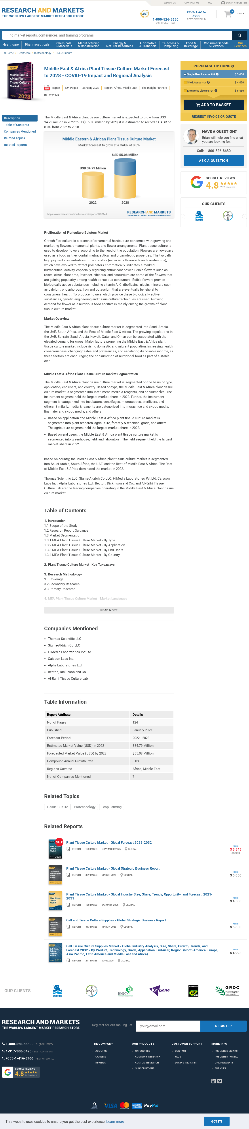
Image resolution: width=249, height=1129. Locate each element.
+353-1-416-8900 (196, 14)
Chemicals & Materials (64, 44)
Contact (180, 1051)
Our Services (240, 44)
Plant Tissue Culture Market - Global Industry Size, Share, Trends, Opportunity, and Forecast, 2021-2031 (139, 896)
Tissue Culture (57, 807)
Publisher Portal (226, 1056)
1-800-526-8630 (166, 19)
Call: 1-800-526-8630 (214, 151)
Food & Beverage (191, 44)
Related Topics (14, 138)
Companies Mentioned (20, 131)
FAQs (178, 1056)
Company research (147, 1056)
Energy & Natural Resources (119, 44)
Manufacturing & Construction (88, 44)
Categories (142, 1051)
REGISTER (223, 1026)
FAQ (210, 2)
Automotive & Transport (147, 44)
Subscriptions (145, 1068)
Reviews (100, 1062)
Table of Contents (16, 125)
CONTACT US (191, 2)
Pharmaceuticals (37, 44)
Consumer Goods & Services (216, 44)
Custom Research (147, 1062)
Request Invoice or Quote (214, 117)
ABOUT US (170, 2)
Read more (109, 610)
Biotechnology (84, 807)
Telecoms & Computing (170, 44)
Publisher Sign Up (226, 1051)
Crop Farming (112, 807)
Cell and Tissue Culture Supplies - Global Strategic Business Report (116, 920)
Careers (100, 1056)
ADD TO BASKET (213, 104)
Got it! (216, 1121)
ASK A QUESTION (213, 161)
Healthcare (11, 44)
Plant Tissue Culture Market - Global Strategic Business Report (113, 868)
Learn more (115, 1121)
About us (101, 1051)
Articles (220, 1068)
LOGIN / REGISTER (234, 2)
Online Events (224, 1062)
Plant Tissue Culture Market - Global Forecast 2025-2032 (109, 843)
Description (12, 118)
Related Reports (15, 145)
